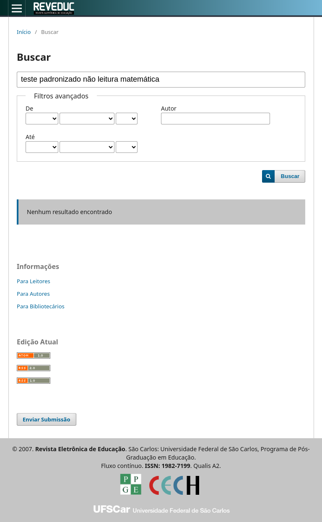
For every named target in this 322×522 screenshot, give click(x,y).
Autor (169, 108)
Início (24, 32)
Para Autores (33, 293)
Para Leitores (33, 281)
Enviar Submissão (46, 419)
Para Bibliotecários (41, 306)
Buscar (290, 176)
